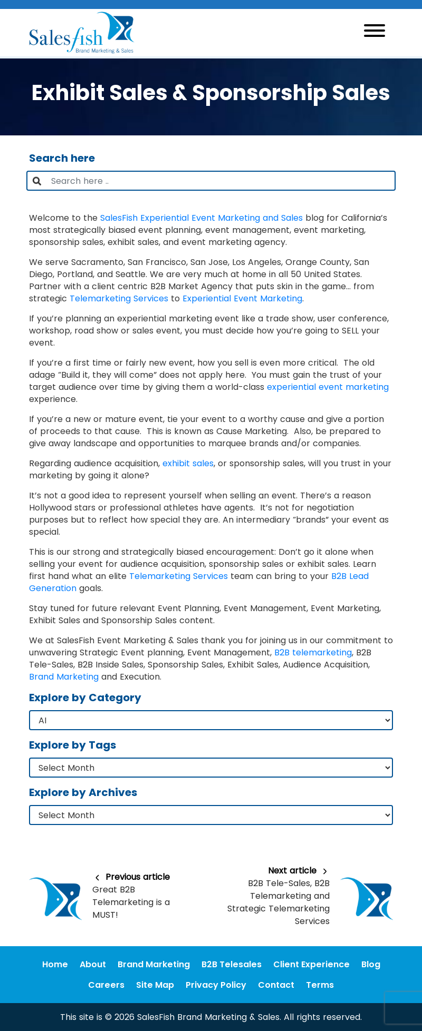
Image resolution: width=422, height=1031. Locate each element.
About (93, 964)
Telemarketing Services (119, 298)
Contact (276, 985)
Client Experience (311, 964)
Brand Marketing (64, 677)
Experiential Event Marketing (242, 298)
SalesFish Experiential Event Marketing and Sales (201, 218)
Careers (106, 985)
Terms (320, 985)
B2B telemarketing (313, 652)
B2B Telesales (232, 964)
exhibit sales (188, 463)
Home (55, 964)
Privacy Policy (216, 985)
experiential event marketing (328, 387)
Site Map (155, 985)
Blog (370, 964)
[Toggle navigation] (374, 32)
